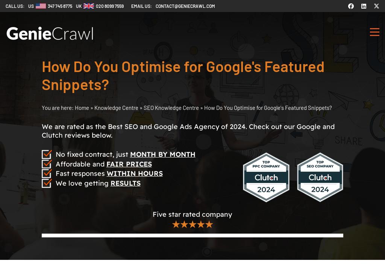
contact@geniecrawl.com (185, 6)
